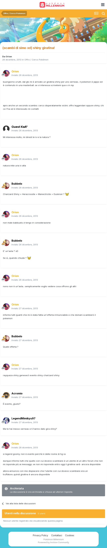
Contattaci (56, 535)
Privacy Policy (40, 535)
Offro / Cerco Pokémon (36, 59)
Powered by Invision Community (53, 542)
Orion (9, 56)
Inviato (24, 75)
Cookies (69, 535)
